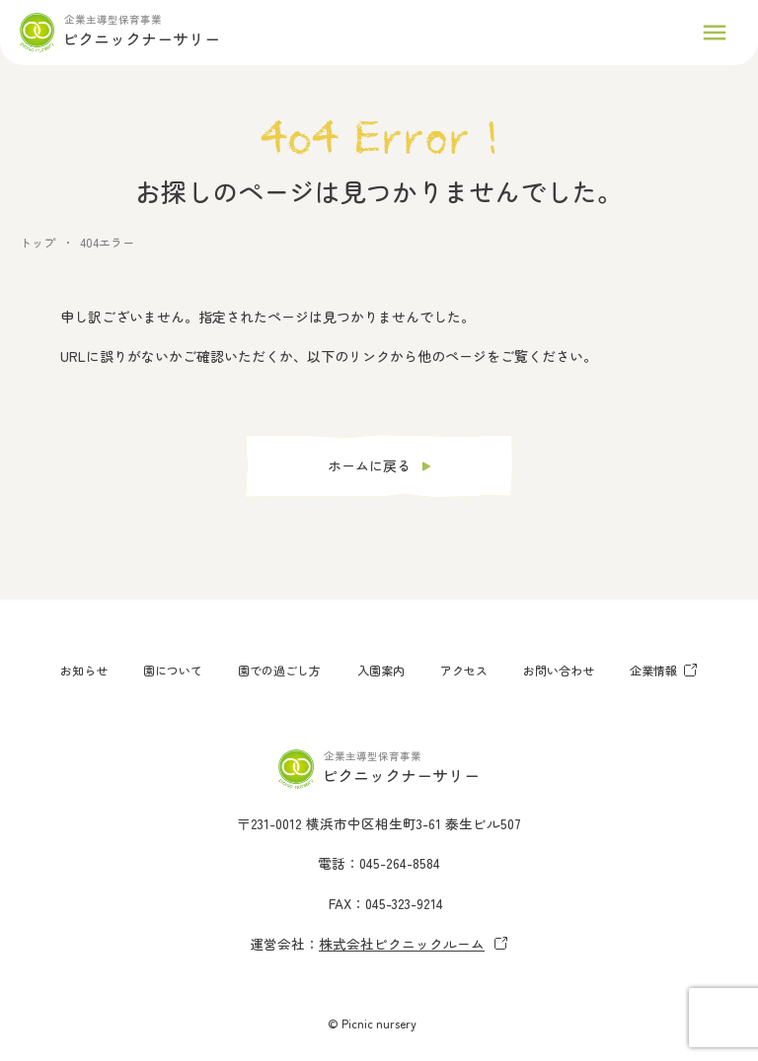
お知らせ (84, 670)
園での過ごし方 (279, 670)
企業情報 (664, 670)
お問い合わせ (558, 670)
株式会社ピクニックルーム (413, 944)
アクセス (464, 670)
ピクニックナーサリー (141, 38)
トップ (37, 242)
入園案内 (381, 670)
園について (172, 670)
